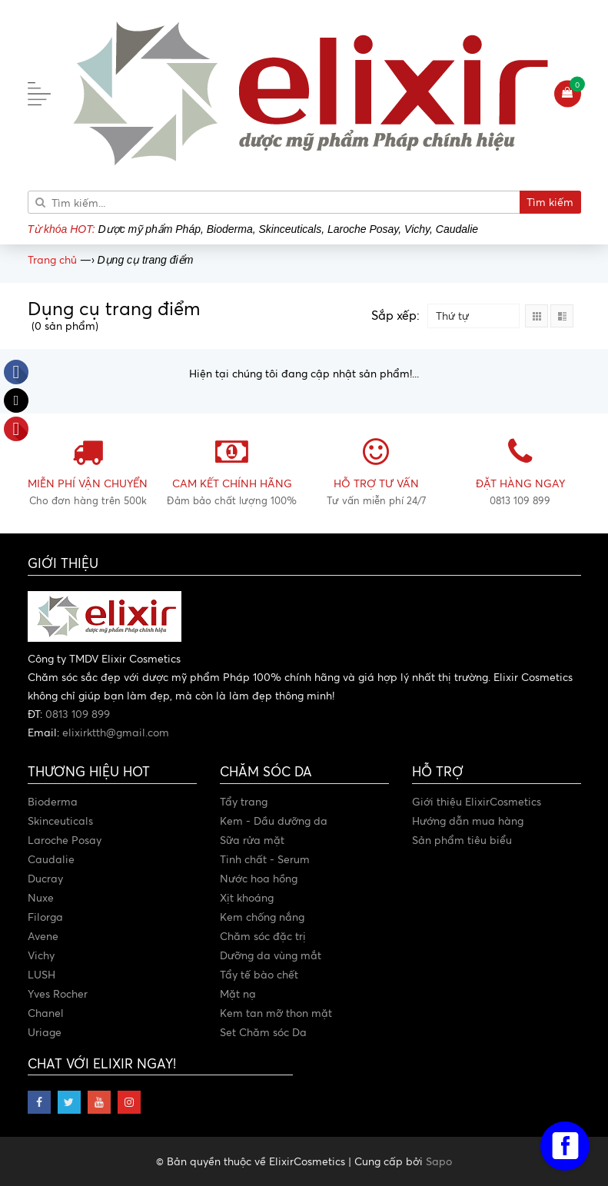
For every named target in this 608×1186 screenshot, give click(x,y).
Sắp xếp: (395, 315)
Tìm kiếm (550, 201)
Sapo (439, 1161)
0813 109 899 (77, 713)
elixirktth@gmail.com (115, 732)
